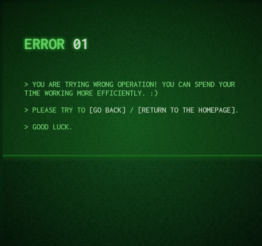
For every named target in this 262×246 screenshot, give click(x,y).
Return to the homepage (186, 109)
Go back (107, 109)
